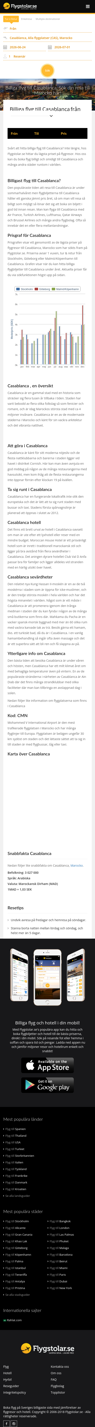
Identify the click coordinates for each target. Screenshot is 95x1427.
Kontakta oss (60, 1366)
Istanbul (14, 1268)
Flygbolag (57, 1386)
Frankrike (15, 1176)
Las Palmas (61, 1234)
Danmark (15, 1182)
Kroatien (14, 1189)
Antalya (14, 1281)
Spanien (14, 1129)
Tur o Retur (11, 18)
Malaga (58, 1248)
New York (60, 1288)
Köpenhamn (17, 1255)
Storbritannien (18, 1156)
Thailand (14, 1136)
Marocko (77, 865)
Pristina (14, 1288)
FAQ (54, 1379)
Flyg (6, 1366)
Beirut (58, 1261)
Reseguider (11, 1386)
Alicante (14, 1228)
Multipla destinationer (48, 18)
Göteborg (15, 1248)
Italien (13, 1162)
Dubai (57, 1281)
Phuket (58, 1241)
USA (12, 1142)
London (58, 1228)
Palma (13, 1261)
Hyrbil (7, 1379)
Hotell (7, 1373)
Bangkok (59, 1221)
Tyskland (15, 1169)
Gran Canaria (17, 1234)
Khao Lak (15, 1241)
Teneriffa (15, 1275)
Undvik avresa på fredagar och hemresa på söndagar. (48, 920)
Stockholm (16, 1221)
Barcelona (60, 1255)
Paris (57, 1275)
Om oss (56, 1373)
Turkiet (13, 1149)
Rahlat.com (12, 1320)
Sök (47, 70)
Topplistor (58, 1392)
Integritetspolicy (14, 1392)
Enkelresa (26, 18)
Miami (58, 1268)
